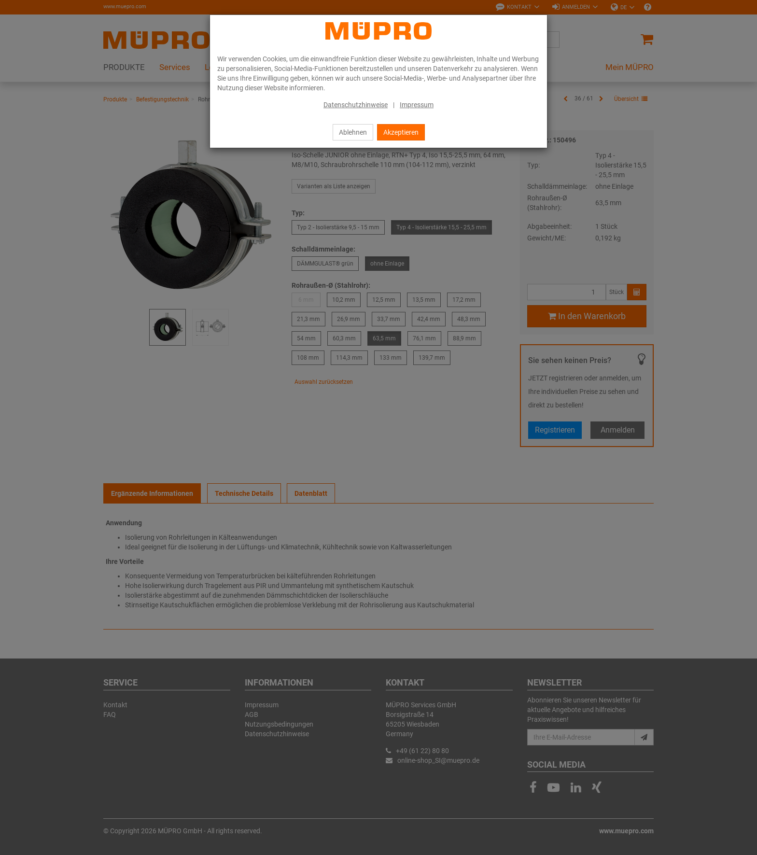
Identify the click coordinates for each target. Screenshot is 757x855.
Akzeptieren (401, 132)
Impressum (417, 105)
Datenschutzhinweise (355, 105)
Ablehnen (353, 132)
